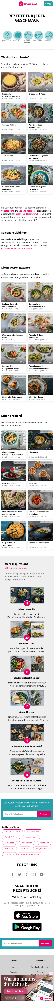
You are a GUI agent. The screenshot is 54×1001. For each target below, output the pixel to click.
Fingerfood (41, 848)
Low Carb (9, 854)
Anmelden (44, 814)
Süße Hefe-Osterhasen (12, 397)
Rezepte (13, 972)
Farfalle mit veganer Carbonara (37, 188)
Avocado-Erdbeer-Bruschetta (37, 336)
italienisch (27, 843)
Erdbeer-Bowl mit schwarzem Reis (10, 305)
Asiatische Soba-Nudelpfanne (36, 126)
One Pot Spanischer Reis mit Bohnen (39, 513)
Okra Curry (33, 452)
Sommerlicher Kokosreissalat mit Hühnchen (37, 305)
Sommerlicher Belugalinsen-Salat (10, 367)
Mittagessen (31, 837)
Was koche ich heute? (40, 967)
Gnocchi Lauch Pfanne (37, 94)
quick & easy (11, 837)
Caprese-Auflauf (9, 125)
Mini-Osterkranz (36, 397)
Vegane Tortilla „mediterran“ (8, 544)
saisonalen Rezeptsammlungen (16, 248)
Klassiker (9, 848)
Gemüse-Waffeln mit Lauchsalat (11, 188)
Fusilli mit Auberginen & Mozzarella (39, 157)
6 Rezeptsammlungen (16, 568)
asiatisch (44, 843)
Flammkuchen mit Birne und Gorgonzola (12, 513)
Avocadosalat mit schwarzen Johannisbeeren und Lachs (40, 367)
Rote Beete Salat (9, 483)
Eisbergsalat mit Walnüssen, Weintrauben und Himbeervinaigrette (12, 453)
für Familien (33, 831)
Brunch (24, 848)
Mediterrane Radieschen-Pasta (13, 336)
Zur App (48, 4)
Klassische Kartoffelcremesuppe (11, 95)
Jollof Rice (33, 483)
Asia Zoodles (7, 156)
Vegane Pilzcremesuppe (39, 543)
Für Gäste (9, 843)
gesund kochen (12, 831)
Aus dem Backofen (30, 854)
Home (13, 967)
